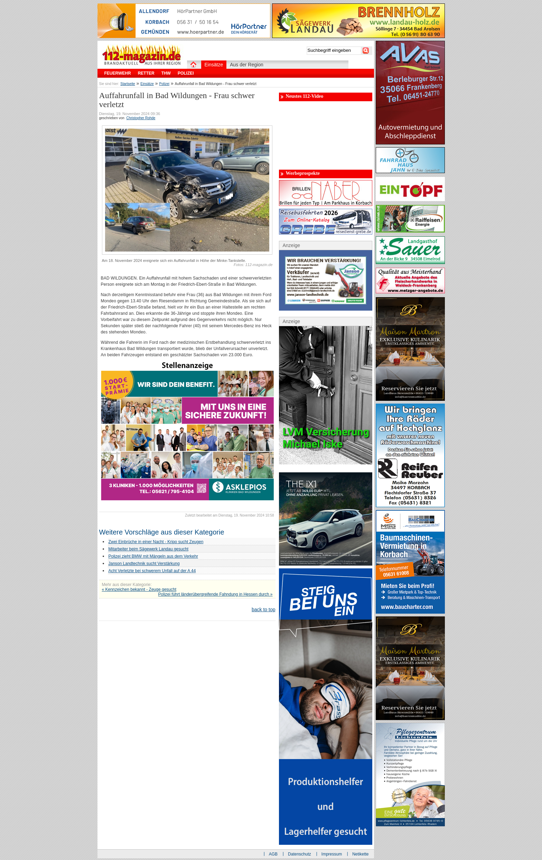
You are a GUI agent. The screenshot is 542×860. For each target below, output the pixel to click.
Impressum (331, 854)
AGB (273, 854)
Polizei (164, 84)
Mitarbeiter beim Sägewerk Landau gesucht (148, 549)
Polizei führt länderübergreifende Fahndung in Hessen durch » (215, 594)
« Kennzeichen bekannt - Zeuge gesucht (139, 589)
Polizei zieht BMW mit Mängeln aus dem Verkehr (153, 556)
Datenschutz (299, 854)
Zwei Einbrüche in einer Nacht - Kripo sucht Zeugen (156, 541)
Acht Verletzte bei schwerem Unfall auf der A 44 (152, 570)
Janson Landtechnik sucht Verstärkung (144, 563)
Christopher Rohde (140, 118)
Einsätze (146, 84)
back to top (263, 609)
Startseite (127, 84)
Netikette (360, 854)
